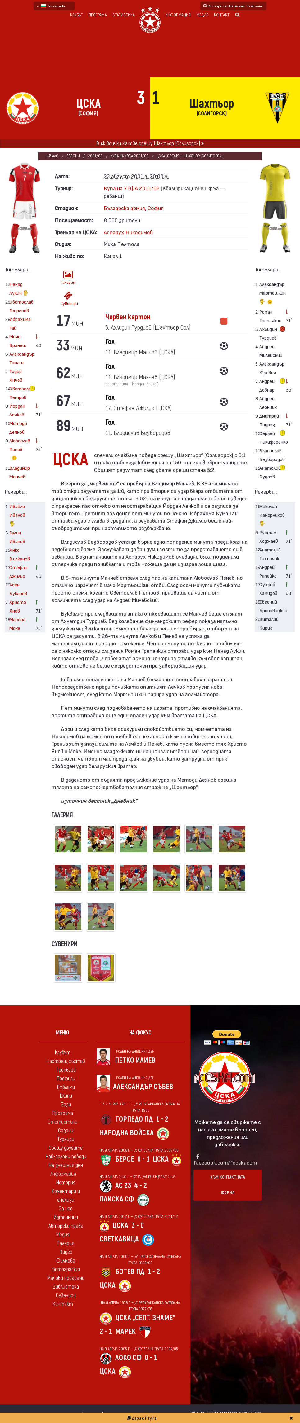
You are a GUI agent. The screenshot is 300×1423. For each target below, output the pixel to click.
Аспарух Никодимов (128, 232)
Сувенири (69, 298)
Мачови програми (65, 1278)
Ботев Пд (129, 1271)
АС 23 (123, 1185)
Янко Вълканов (19, 554)
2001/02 (95, 156)
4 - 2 (140, 1185)
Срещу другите (66, 1148)
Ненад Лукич (18, 289)
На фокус (140, 1032)
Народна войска (127, 1132)
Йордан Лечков (17, 410)
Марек (125, 1331)
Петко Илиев (135, 1060)
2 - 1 (106, 1331)
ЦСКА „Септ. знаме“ (145, 1317)
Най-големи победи (65, 1156)
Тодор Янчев (15, 375)
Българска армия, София (134, 207)
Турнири (65, 1139)
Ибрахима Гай (19, 323)
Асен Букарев (18, 589)
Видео (65, 1252)
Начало (52, 156)
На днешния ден (65, 1165)
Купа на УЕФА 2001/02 (129, 156)
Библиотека (65, 1286)
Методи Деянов (18, 427)
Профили (66, 1078)
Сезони (73, 156)
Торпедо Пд (134, 1119)
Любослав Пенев (19, 450)
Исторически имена (233, 6)
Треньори (66, 1070)
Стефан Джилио (18, 571)
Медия (202, 15)
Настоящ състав (65, 1061)
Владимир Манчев (19, 472)
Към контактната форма (227, 1185)
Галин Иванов (17, 536)
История (65, 1182)
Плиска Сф (117, 1199)
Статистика (123, 15)
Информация (178, 15)
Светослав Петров (19, 392)
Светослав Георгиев (19, 306)
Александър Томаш (19, 358)
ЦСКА (161, 1159)
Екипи (66, 1096)
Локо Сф (128, 1357)
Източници (65, 1217)
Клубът (76, 15)
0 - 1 (143, 1159)
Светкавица (119, 1239)
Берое (124, 1159)
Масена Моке (17, 623)
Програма (98, 15)
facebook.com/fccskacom (225, 1162)
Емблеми (66, 1087)
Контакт (222, 15)
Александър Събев (143, 1086)
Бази (66, 1104)
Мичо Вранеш (17, 340)
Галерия (68, 277)
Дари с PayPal (142, 1418)
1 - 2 (162, 1119)
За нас (66, 1208)
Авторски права (65, 1226)
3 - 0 (137, 1225)
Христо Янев (17, 606)
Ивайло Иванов (17, 515)
